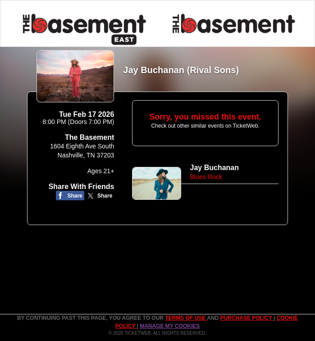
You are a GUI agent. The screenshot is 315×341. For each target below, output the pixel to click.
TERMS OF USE (186, 318)
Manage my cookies (170, 326)
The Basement (89, 137)
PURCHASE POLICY (247, 318)
